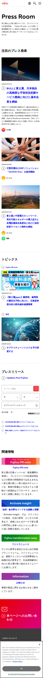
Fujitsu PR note (10, 267)
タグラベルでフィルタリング (21, 405)
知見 (5, 314)
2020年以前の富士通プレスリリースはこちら (18, 422)
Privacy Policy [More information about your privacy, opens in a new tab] (17, 661)
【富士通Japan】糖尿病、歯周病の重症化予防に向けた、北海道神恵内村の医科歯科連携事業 (20, 301)
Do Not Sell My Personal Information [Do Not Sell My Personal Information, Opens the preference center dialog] (21, 674)
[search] (34, 3)
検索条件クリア (34, 413)
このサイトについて (9, 638)
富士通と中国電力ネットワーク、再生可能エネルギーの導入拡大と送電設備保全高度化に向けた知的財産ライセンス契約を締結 (20, 221)
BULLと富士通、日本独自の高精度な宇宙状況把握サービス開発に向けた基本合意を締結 (20, 94)
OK (21, 668)
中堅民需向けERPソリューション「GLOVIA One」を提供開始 (20, 170)
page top (39, 634)
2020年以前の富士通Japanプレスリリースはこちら (20, 426)
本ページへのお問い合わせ (19, 617)
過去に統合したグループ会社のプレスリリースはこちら (21, 431)
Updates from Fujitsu (15, 378)
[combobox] (11, 396)
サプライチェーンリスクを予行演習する (20, 349)
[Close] (39, 644)
